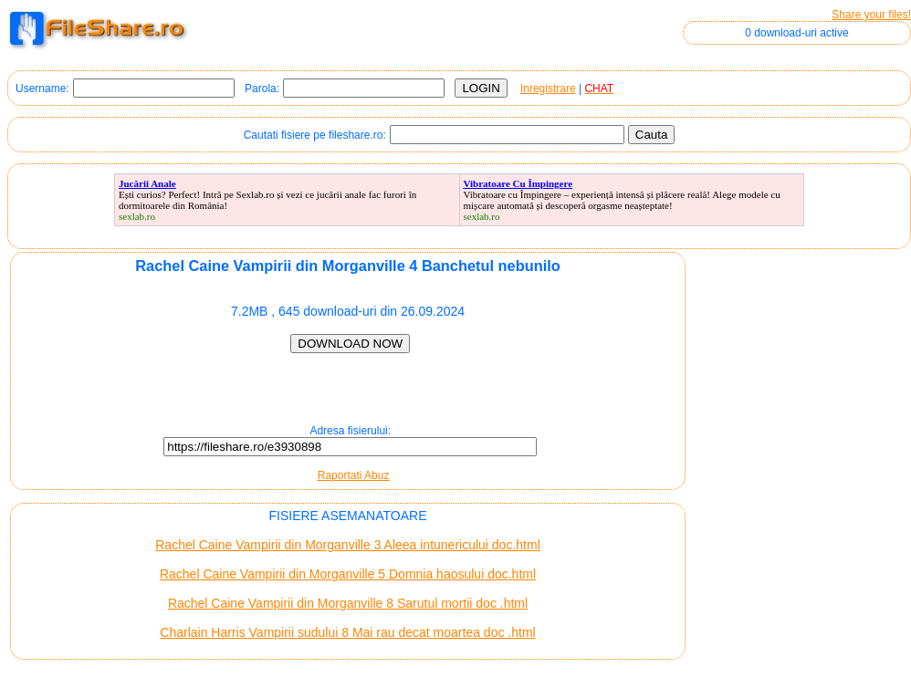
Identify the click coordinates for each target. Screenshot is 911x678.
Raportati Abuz (354, 475)
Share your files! (871, 14)
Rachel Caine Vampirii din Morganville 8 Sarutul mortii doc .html (348, 603)
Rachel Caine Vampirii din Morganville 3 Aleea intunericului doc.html (347, 544)
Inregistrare (548, 88)
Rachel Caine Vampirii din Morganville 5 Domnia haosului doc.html (348, 574)
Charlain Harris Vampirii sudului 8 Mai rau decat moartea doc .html (347, 632)
